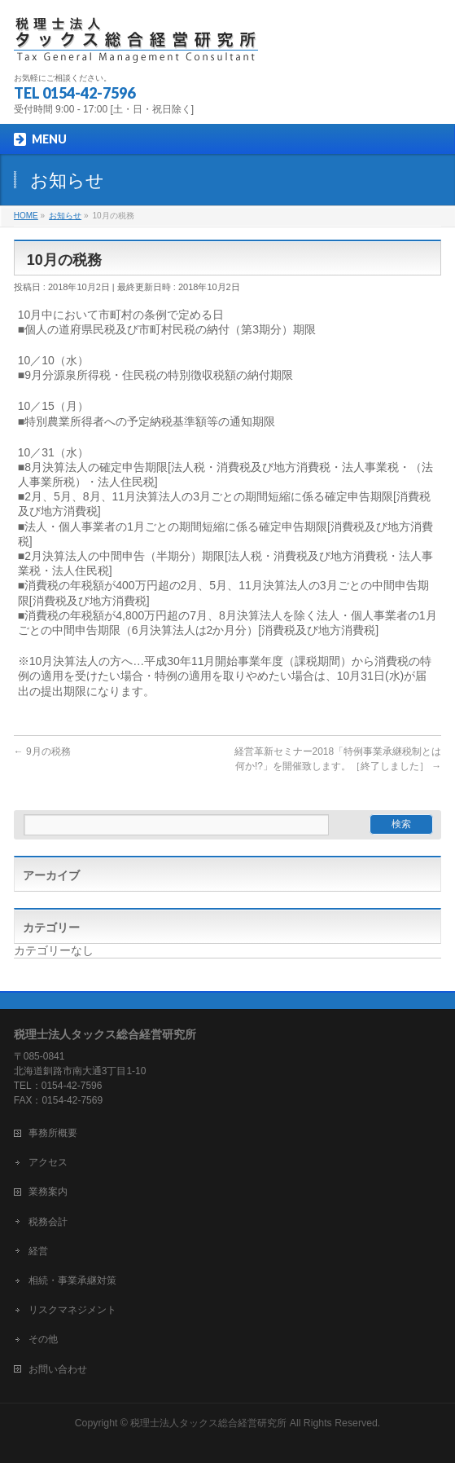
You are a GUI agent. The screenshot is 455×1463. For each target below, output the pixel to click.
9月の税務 (42, 751)
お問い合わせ (57, 1369)
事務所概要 (52, 1133)
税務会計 (48, 1221)
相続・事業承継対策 (72, 1280)
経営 (38, 1251)
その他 (43, 1339)
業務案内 (48, 1191)
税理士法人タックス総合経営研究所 (208, 1423)
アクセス (48, 1162)
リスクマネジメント (72, 1309)
